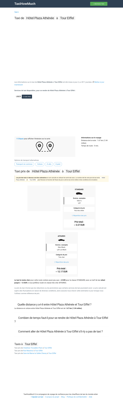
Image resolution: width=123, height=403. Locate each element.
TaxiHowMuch (25, 4)
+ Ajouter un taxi (37, 397)
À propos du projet (52, 397)
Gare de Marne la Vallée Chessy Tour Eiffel (35, 353)
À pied (58, 164)
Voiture (40, 164)
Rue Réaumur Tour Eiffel (28, 351)
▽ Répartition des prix (79, 215)
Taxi (15, 12)
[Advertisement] (61, 35)
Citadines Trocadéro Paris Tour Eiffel (33, 348)
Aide (90, 397)
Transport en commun (24, 164)
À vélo (49, 164)
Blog (63, 397)
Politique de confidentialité (77, 397)
